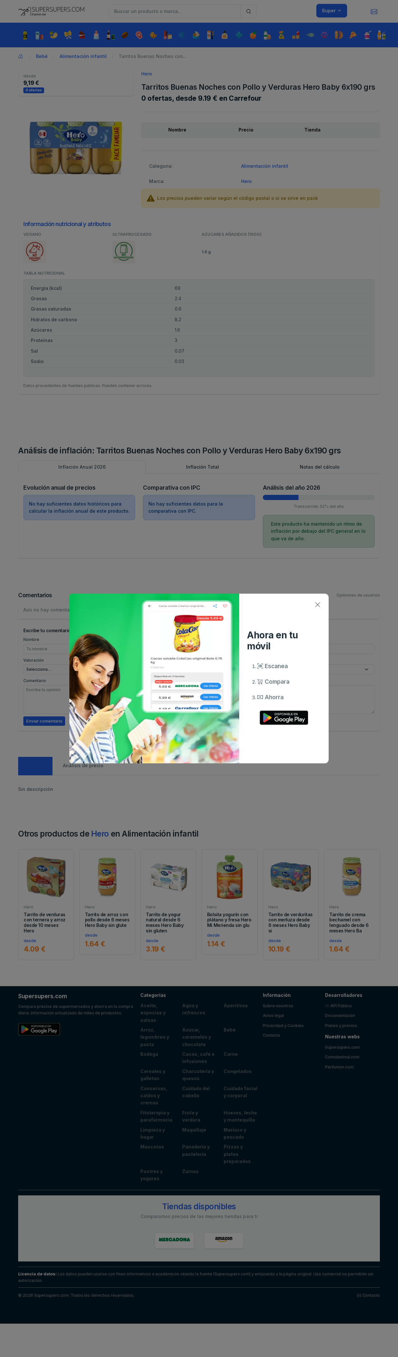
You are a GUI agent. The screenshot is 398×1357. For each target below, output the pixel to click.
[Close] (317, 604)
